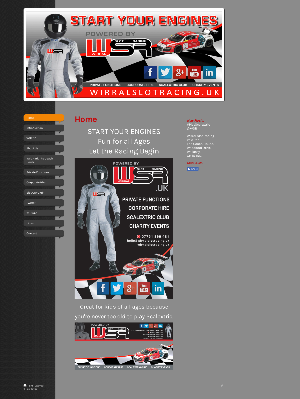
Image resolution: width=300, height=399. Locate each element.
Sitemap (39, 385)
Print (29, 385)
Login (221, 385)
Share (193, 169)
